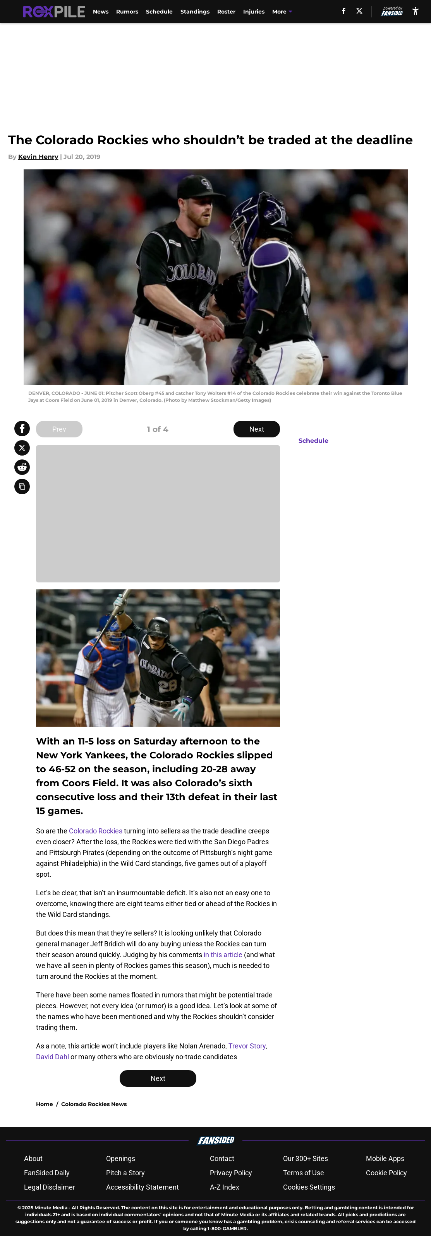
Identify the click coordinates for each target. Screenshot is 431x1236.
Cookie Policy (386, 1173)
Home (44, 1104)
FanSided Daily (47, 1173)
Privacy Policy (231, 1173)
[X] (359, 11)
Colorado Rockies (95, 831)
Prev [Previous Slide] (59, 429)
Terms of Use (303, 1173)
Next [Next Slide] (256, 429)
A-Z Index (224, 1187)
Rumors (127, 11)
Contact (222, 1158)
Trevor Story (247, 1046)
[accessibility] (415, 11)
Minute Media (50, 1207)
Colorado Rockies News (94, 1104)
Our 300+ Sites (305, 1158)
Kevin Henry (38, 156)
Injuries (253, 11)
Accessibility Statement (142, 1187)
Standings (194, 11)
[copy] (22, 486)
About (33, 1158)
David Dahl (52, 1057)
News (100, 11)
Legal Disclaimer (49, 1187)
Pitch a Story (125, 1173)
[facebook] (343, 11)
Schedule (159, 11)
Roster (226, 11)
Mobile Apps (385, 1158)
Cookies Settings (309, 1187)
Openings (120, 1158)
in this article (223, 955)
